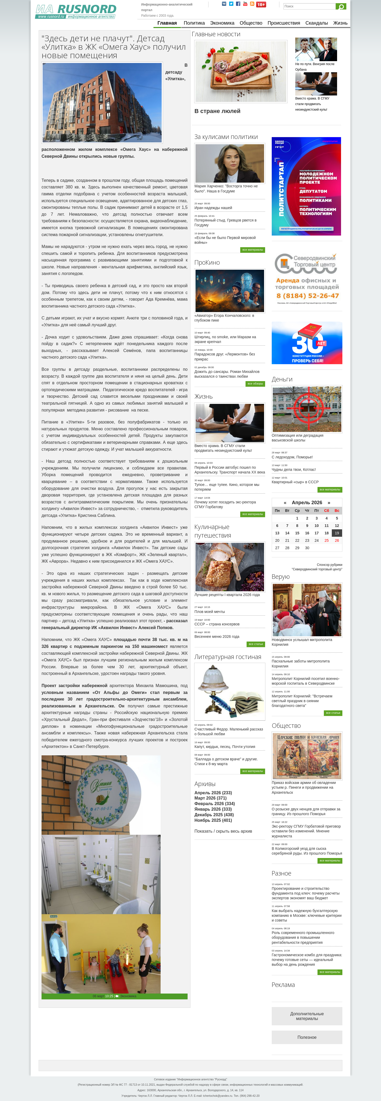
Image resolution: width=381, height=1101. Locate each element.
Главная (167, 23)
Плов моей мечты (209, 612)
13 (277, 533)
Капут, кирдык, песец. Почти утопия (224, 746)
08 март (198, 754)
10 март (198, 332)
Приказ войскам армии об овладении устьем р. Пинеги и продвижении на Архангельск (304, 787)
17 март (198, 498)
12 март (276, 477)
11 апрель (277, 906)
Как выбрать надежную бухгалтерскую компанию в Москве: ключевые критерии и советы (307, 915)
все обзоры (255, 383)
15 (297, 533)
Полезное (307, 1037)
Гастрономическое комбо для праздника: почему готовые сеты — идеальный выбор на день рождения (307, 960)
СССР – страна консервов (217, 624)
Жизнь (340, 23)
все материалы (252, 249)
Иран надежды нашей (213, 208)
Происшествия (283, 23)
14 (287, 533)
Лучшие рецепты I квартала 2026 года (227, 595)
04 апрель (277, 928)
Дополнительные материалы (307, 1016)
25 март (198, 203)
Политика (194, 23)
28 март (276, 452)
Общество (251, 23)
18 (327, 533)
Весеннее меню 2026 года (216, 636)
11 (327, 526)
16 (307, 533)
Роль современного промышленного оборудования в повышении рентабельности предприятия (303, 937)
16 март (198, 742)
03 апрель (277, 950)
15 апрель (277, 657)
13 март (276, 465)
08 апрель (200, 463)
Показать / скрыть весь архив (223, 831)
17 (317, 533)
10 (317, 526)
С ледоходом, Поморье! (292, 457)
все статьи (256, 644)
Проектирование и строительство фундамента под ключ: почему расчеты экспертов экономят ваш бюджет (305, 893)
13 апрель (277, 884)
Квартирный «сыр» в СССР (295, 482)
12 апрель (277, 691)
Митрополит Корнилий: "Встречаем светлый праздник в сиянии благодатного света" (302, 701)
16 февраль (201, 233)
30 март (198, 480)
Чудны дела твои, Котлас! (294, 469)
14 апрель (277, 674)
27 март (198, 607)
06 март (99, 996)
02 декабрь (200, 367)
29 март (276, 805)
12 (337, 526)
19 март (198, 620)
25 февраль (201, 216)
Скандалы (317, 23)
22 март (276, 844)
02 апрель (200, 725)
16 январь (200, 350)
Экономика (222, 23)
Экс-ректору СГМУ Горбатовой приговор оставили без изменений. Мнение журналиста (306, 831)
